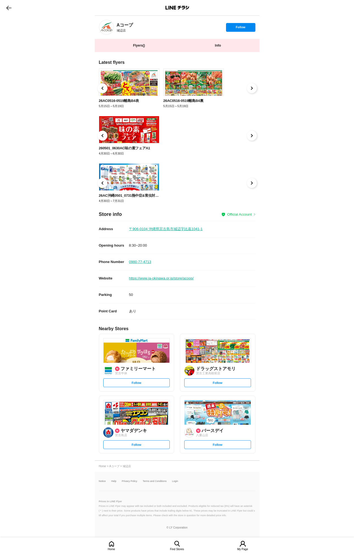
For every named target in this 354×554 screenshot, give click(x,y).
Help (113, 481)
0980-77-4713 (140, 262)
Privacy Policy (129, 481)
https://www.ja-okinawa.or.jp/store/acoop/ (161, 278)
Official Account (239, 214)
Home (111, 549)
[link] (106, 27)
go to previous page (9, 7)
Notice (102, 481)
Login (175, 481)
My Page (242, 549)
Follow (241, 28)
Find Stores (177, 549)
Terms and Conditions (155, 481)
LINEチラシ (177, 8)
